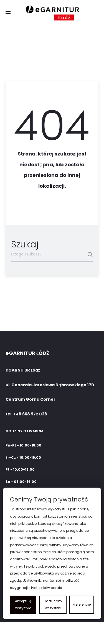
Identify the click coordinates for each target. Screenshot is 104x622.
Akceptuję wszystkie (23, 605)
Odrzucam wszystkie (53, 605)
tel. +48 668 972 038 (26, 414)
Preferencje (82, 604)
